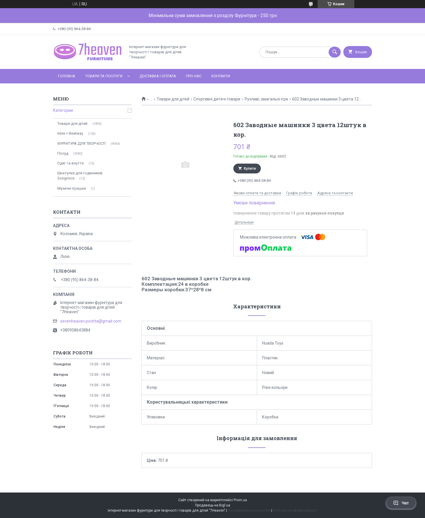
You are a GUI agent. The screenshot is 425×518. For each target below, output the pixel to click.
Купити (250, 168)
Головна (66, 76)
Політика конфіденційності (295, 510)
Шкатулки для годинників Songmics (79, 175)
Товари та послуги (103, 76)
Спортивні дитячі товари (216, 99)
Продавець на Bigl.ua (212, 505)
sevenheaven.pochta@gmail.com (90, 321)
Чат (401, 503)
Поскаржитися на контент (249, 510)
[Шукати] (335, 52)
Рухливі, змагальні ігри (266, 99)
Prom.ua (240, 500)
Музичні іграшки (71, 188)
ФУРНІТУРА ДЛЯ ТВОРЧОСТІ (81, 143)
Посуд (62, 153)
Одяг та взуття (70, 163)
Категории (63, 110)
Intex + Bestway (70, 133)
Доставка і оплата (158, 76)
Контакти (220, 76)
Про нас (193, 76)
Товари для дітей (173, 99)
